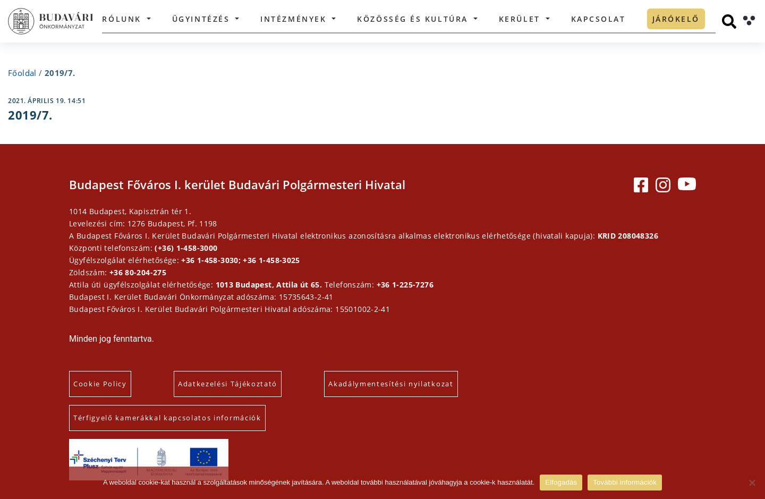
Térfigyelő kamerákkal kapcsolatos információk (167, 417)
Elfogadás (561, 482)
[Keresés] (729, 21)
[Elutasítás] (751, 482)
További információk (625, 482)
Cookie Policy (100, 383)
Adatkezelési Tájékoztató (227, 383)
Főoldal (22, 72)
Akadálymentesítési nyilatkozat (390, 383)
